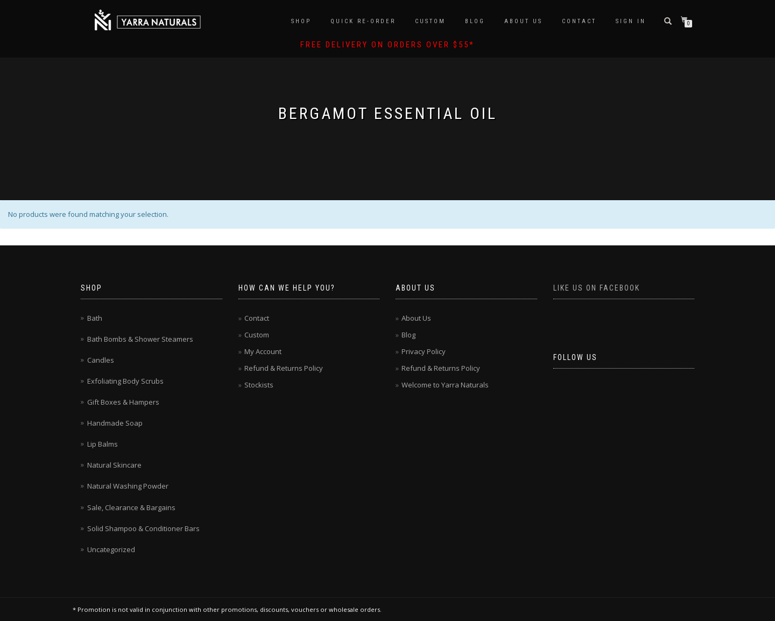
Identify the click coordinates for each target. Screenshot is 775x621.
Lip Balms (102, 444)
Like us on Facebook (596, 288)
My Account (262, 351)
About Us (523, 21)
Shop (301, 21)
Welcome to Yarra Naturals (445, 385)
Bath (94, 318)
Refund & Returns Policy (283, 368)
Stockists (258, 385)
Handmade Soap (115, 423)
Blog (475, 21)
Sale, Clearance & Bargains (131, 507)
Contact (579, 21)
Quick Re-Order (363, 21)
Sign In (631, 21)
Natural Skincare (114, 465)
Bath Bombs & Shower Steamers (140, 339)
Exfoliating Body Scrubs (125, 381)
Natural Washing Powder (127, 486)
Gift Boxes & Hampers (123, 402)
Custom (430, 21)
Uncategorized (111, 549)
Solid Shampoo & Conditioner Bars (143, 528)
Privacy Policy (423, 351)
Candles (100, 360)
